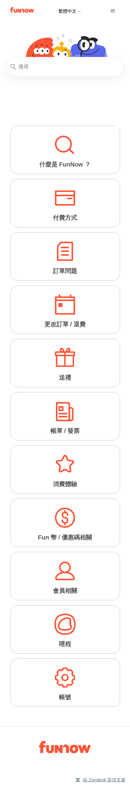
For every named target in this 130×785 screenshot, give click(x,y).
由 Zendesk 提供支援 (104, 779)
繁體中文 (69, 11)
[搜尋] (65, 67)
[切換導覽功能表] (112, 11)
